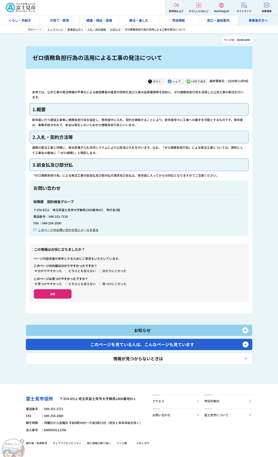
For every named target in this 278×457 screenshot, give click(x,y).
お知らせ (115, 29)
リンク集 (121, 443)
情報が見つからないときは (138, 358)
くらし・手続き (19, 20)
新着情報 (267, 11)
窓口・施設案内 (218, 20)
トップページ (55, 29)
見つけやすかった (50, 283)
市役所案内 (211, 401)
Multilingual (221, 11)
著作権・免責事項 (36, 443)
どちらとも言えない (82, 270)
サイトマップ (244, 11)
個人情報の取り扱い (99, 443)
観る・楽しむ (139, 20)
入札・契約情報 (96, 29)
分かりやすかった (50, 270)
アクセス (158, 401)
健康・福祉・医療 (99, 20)
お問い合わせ (161, 415)
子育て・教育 (59, 20)
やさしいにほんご (199, 11)
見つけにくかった (114, 283)
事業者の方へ (258, 20)
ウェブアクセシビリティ (67, 443)
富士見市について (216, 415)
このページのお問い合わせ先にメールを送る (68, 230)
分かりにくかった (114, 270)
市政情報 (178, 20)
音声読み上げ (176, 11)
